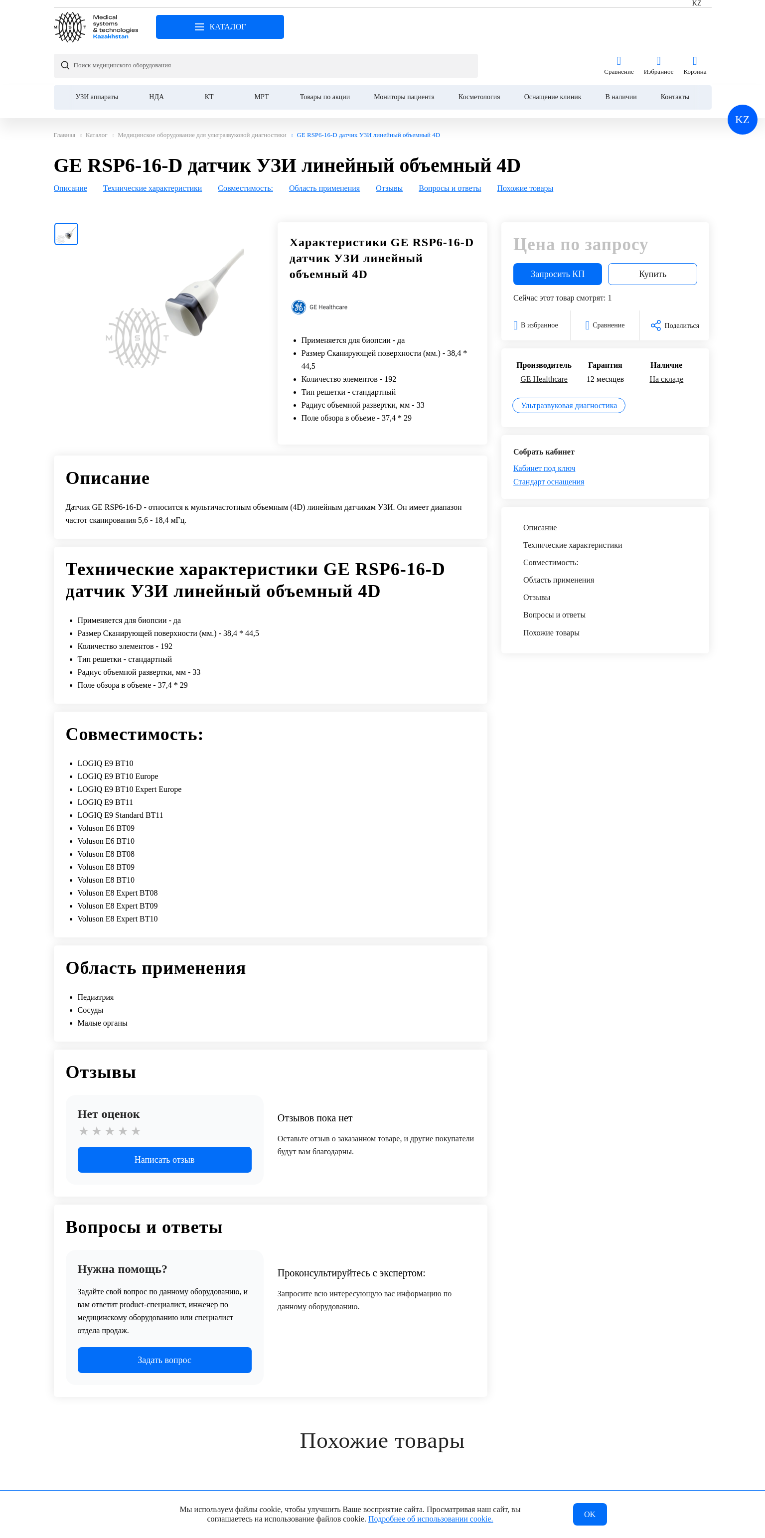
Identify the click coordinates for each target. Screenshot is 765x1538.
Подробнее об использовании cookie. (430, 1517)
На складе (666, 340)
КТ (209, 58)
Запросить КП (558, 235)
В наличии (621, 58)
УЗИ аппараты (97, 58)
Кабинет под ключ (544, 429)
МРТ (262, 58)
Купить (652, 235)
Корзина (694, 26)
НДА (156, 58)
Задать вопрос (164, 1321)
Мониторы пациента (404, 58)
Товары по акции (325, 58)
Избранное (659, 26)
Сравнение (619, 26)
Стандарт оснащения (548, 443)
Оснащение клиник (553, 58)
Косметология (479, 58)
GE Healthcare (544, 340)
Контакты (675, 58)
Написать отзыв (165, 1121)
